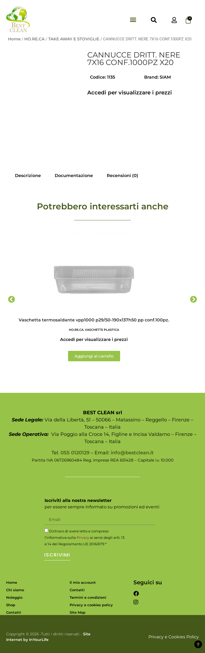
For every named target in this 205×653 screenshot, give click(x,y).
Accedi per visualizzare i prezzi (129, 92)
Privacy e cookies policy (91, 605)
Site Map (77, 612)
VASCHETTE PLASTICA (102, 330)
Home (14, 39)
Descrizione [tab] (28, 175)
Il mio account (83, 582)
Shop (10, 605)
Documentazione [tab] (74, 175)
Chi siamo (15, 590)
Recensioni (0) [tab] (122, 175)
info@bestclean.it (132, 453)
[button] (133, 20)
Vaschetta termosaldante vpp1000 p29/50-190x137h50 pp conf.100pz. (94, 319)
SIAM (165, 77)
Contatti (13, 612)
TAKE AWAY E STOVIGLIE (73, 39)
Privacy (83, 537)
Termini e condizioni (88, 597)
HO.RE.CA (34, 39)
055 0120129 (75, 453)
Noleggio (14, 597)
